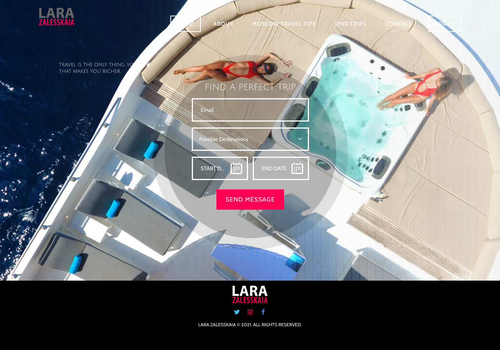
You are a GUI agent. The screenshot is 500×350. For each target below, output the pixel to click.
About (223, 23)
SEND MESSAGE (250, 199)
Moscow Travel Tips (284, 23)
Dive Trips (350, 23)
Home (185, 23)
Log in (444, 23)
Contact (399, 23)
